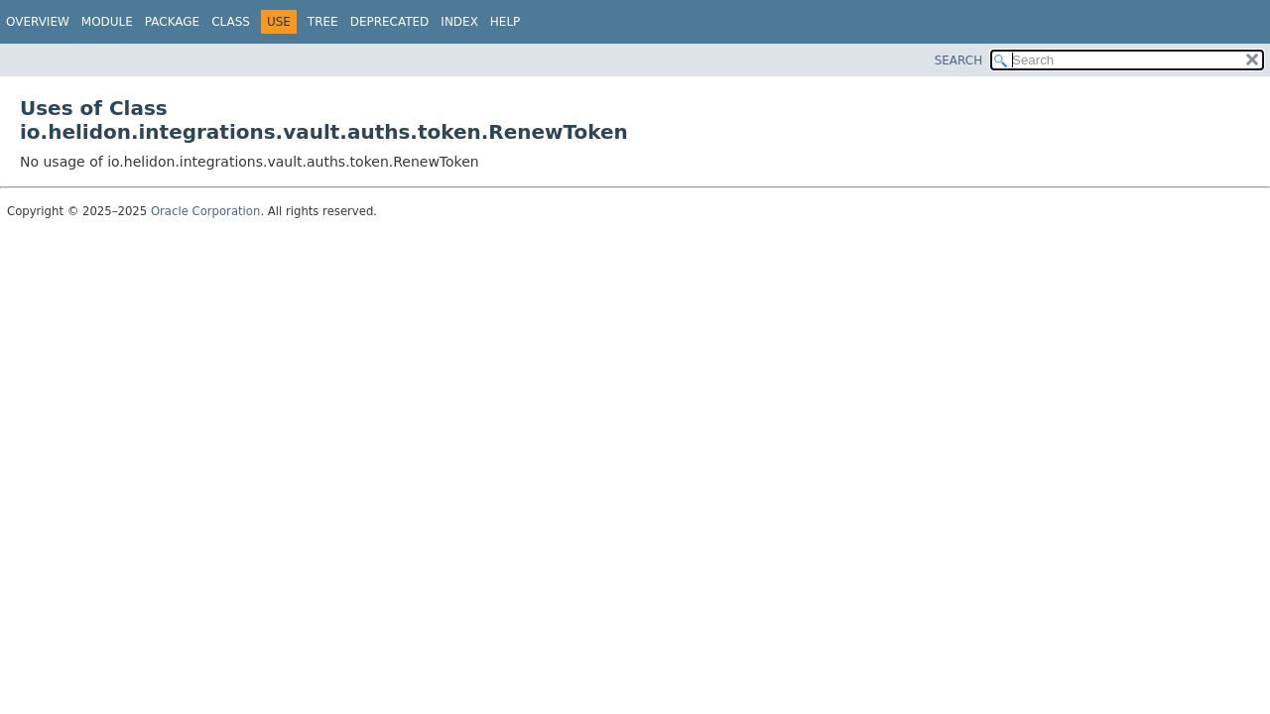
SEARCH (959, 60)
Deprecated (390, 22)
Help (505, 22)
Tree (323, 22)
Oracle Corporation (206, 211)
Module (107, 22)
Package (172, 22)
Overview (37, 22)
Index (459, 22)
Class (230, 22)
